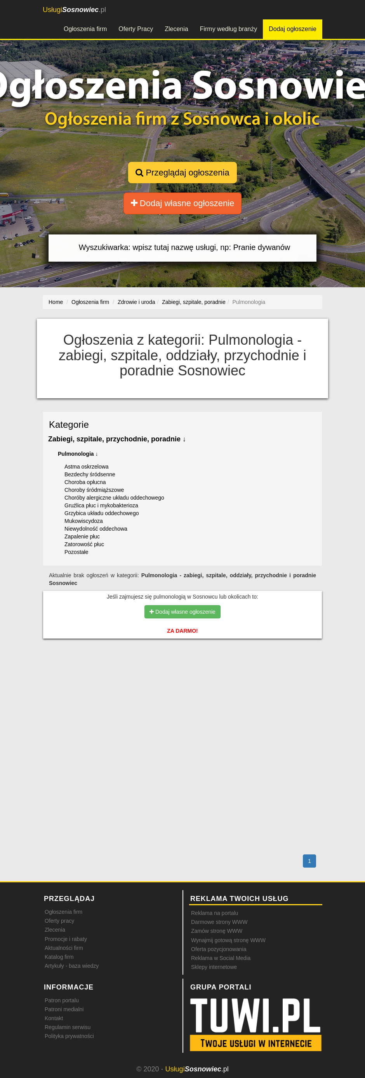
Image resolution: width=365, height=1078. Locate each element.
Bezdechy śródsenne (89, 474)
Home (56, 302)
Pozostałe (76, 552)
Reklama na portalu (214, 913)
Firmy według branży (228, 29)
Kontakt (54, 1018)
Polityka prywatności (69, 1036)
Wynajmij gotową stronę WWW (228, 940)
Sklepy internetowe (214, 967)
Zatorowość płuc (84, 544)
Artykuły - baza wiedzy (72, 966)
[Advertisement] (182, 677)
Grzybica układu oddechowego (101, 513)
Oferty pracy (59, 921)
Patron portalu (62, 1000)
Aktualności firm (64, 948)
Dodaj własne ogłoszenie (183, 203)
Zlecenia (176, 29)
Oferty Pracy (135, 29)
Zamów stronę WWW (216, 931)
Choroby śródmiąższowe (94, 490)
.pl (74, 10)
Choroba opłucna (85, 482)
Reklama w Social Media (220, 958)
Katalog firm (59, 957)
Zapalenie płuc (82, 536)
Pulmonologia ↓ (78, 454)
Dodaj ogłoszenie (292, 29)
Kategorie (69, 424)
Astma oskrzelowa (86, 466)
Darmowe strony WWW (219, 922)
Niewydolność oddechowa (95, 529)
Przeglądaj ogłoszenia (182, 172)
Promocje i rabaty (66, 939)
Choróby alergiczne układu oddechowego (114, 498)
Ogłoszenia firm (85, 29)
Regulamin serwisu (67, 1027)
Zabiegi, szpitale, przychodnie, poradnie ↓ (117, 439)
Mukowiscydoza (83, 521)
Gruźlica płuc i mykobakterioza (101, 505)
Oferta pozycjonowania (218, 949)
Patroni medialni (64, 1009)
